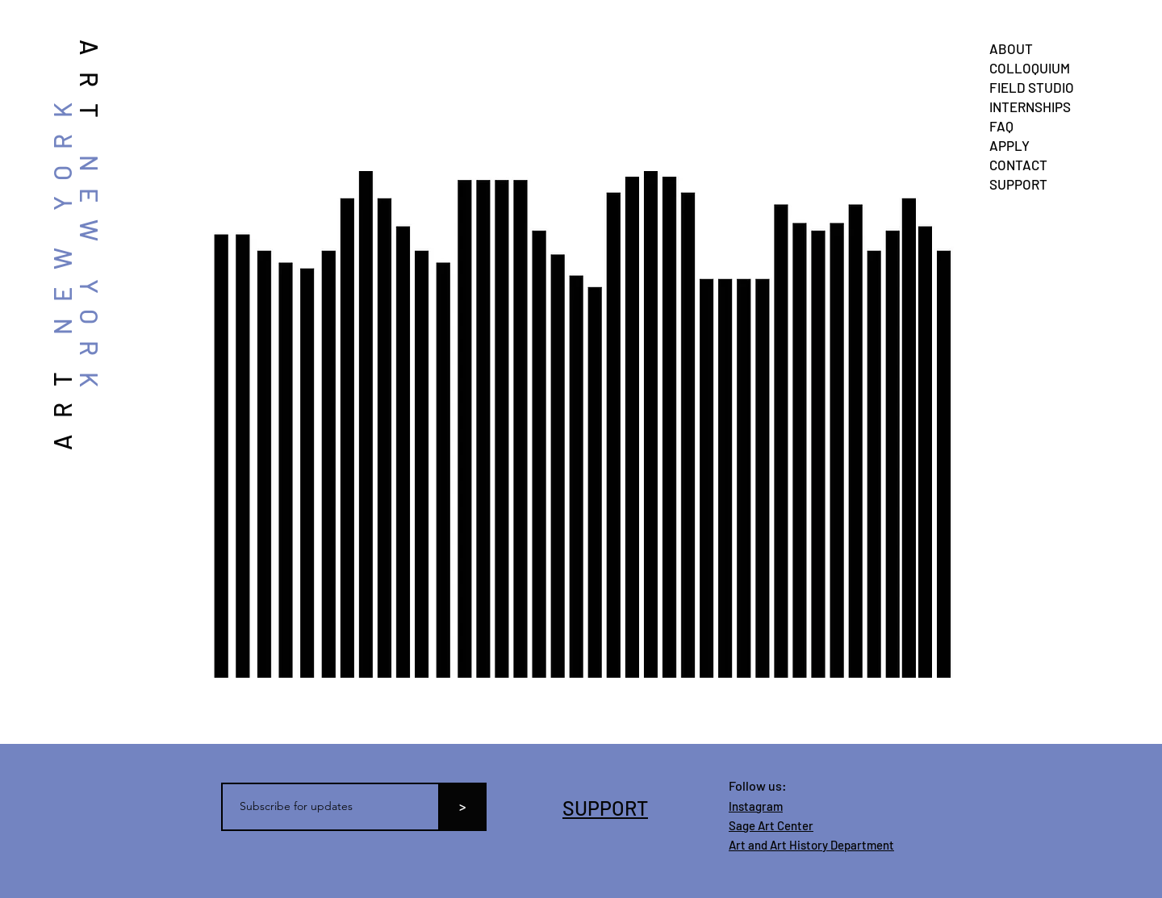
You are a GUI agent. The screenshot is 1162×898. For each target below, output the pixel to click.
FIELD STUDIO (1031, 87)
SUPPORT (1018, 184)
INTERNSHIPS (1030, 106)
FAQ (1001, 126)
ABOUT (1011, 48)
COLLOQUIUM (1029, 68)
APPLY (1009, 145)
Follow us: (758, 785)
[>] (462, 807)
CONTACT (1018, 165)
